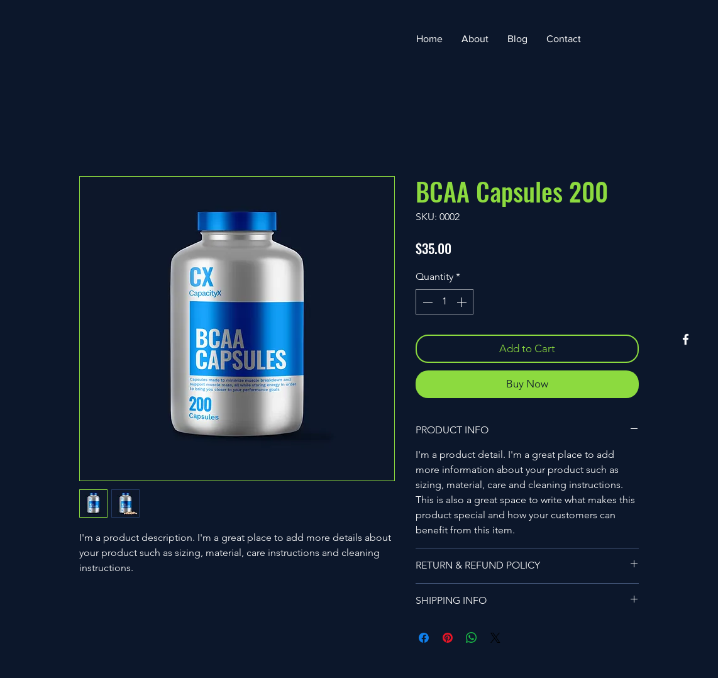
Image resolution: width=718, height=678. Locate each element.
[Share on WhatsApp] (471, 637)
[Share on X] (495, 637)
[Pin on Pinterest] (447, 637)
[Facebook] (685, 339)
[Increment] (463, 302)
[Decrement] (426, 302)
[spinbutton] (444, 302)
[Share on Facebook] (423, 637)
